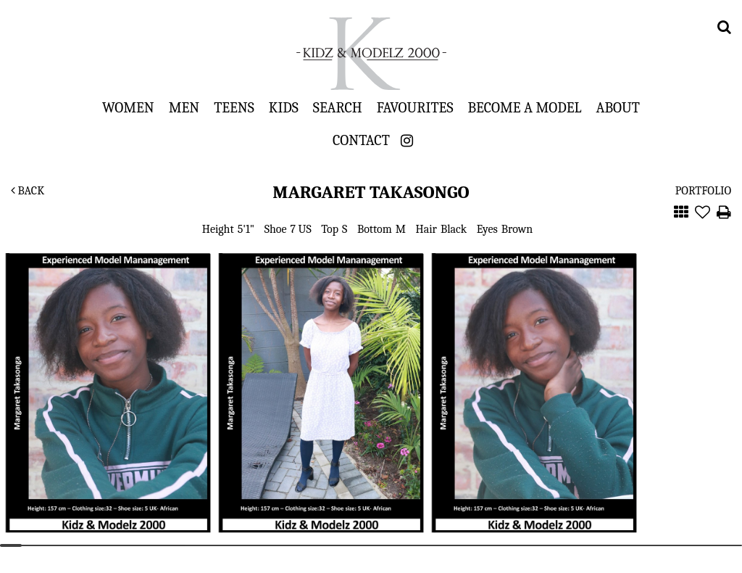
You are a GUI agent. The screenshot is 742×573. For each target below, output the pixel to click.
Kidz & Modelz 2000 (371, 53)
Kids (284, 107)
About (618, 107)
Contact (361, 140)
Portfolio (703, 190)
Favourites (415, 107)
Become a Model (524, 107)
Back (27, 190)
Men (184, 107)
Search (337, 107)
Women (128, 107)
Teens (234, 107)
